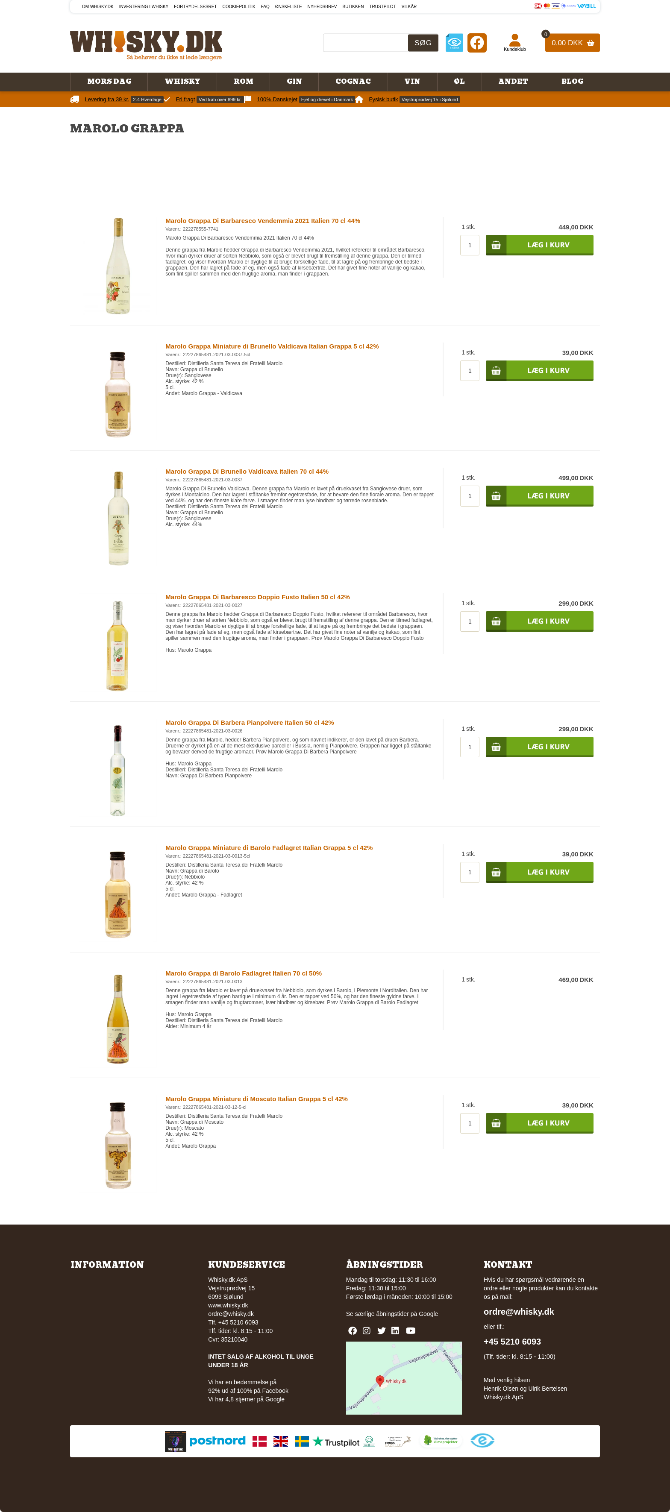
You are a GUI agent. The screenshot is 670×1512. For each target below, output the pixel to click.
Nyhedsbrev (322, 6)
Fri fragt (185, 99)
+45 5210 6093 (512, 1341)
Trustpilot (383, 6)
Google (428, 1313)
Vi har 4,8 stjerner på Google (246, 1399)
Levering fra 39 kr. (107, 99)
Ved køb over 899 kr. (220, 99)
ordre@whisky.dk (231, 1313)
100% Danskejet (277, 99)
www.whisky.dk (228, 1305)
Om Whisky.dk (98, 6)
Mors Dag (109, 81)
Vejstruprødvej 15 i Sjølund (430, 99)
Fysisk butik (383, 99)
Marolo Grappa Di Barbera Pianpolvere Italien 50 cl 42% (249, 722)
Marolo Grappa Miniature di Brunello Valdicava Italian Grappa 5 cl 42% (272, 346)
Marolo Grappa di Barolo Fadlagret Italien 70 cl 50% (243, 973)
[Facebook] (477, 42)
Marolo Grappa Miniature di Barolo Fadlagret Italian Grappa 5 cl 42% (269, 847)
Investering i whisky (144, 6)
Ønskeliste (288, 6)
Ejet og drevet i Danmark (327, 99)
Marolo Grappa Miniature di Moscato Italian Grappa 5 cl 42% (256, 1098)
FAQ (265, 6)
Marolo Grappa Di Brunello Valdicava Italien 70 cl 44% (247, 471)
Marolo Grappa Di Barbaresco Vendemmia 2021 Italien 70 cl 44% (262, 220)
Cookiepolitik (239, 6)
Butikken (353, 6)
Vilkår (409, 6)
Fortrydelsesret (195, 6)
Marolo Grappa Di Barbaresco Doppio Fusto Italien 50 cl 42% (257, 597)
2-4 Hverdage (147, 99)
